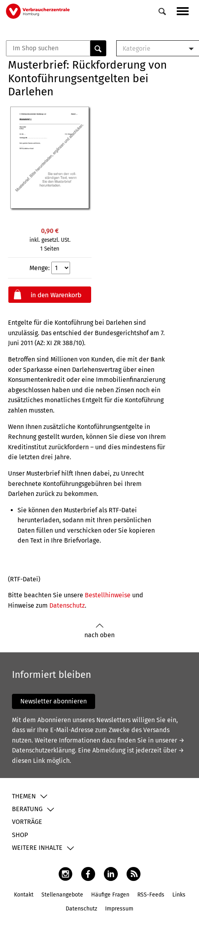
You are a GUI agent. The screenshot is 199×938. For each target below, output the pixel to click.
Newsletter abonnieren (53, 701)
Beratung (27, 809)
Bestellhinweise (108, 595)
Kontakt (23, 894)
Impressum (119, 908)
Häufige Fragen (110, 894)
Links (178, 894)
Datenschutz (67, 605)
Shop (20, 835)
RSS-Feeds (150, 894)
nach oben (99, 631)
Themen (24, 796)
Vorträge (27, 821)
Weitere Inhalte (37, 847)
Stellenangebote (62, 894)
